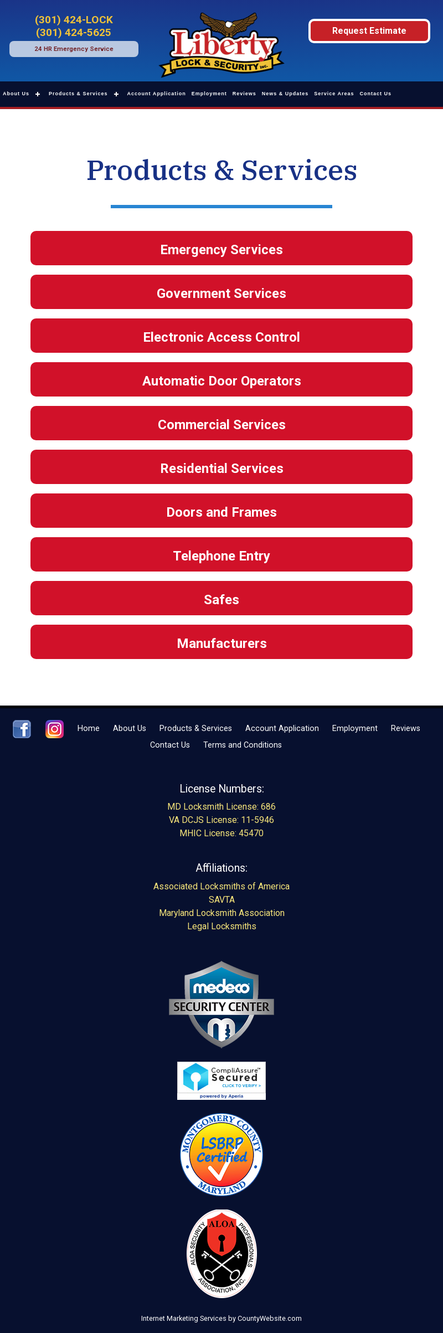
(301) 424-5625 (73, 32)
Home (89, 728)
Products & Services (78, 93)
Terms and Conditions (242, 745)
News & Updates (285, 93)
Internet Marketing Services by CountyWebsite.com (221, 1318)
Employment (209, 93)
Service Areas (334, 93)
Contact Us (376, 93)
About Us (16, 93)
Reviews (244, 93)
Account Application (156, 93)
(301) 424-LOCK (74, 19)
